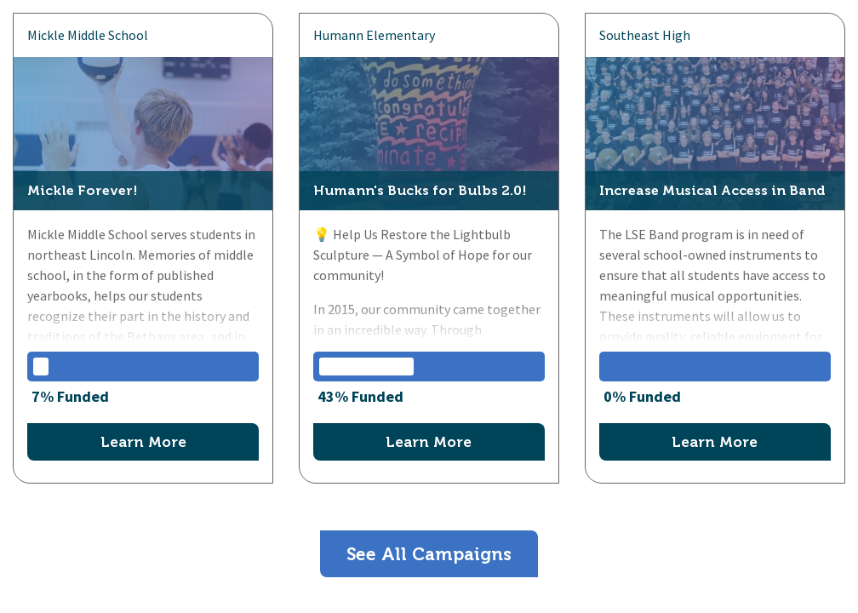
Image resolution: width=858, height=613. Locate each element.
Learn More (143, 441)
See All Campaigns (429, 553)
